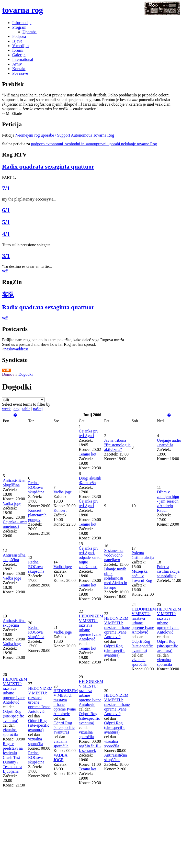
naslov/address (16, 349)
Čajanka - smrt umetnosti (15, 524)
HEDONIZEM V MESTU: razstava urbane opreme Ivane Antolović (117, 627)
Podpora (19, 36)
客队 (8, 294)
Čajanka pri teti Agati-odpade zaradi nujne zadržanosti (90, 557)
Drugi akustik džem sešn (90, 480)
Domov (8, 374)
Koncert (60, 510)
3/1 (6, 255)
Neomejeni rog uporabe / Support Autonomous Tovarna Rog (64, 135)
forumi (18, 50)
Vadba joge (12, 503)
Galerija (19, 55)
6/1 (6, 210)
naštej (38, 409)
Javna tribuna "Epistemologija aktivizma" (117, 445)
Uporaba (29, 32)
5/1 (6, 222)
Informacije (21, 22)
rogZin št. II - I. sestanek (90, 748)
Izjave (17, 41)
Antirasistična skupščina (14, 557)
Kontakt (19, 68)
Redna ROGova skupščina (36, 487)
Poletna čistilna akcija (143, 555)
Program (19, 27)
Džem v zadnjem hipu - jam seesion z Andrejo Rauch (168, 501)
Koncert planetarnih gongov (37, 515)
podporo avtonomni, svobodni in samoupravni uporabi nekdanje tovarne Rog (94, 144)
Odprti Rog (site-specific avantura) (114, 650)
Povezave (20, 73)
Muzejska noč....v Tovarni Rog (142, 576)
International (22, 59)
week (6, 409)
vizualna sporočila (139, 662)
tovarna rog (22, 10)
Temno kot (87, 454)
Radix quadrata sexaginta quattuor (48, 166)
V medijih (20, 45)
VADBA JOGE (60, 757)
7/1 (6, 188)
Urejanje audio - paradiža (169, 442)
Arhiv (17, 64)
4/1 (6, 234)
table (26, 409)
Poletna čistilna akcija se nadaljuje (168, 571)
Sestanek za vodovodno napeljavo (113, 555)
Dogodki (25, 374)
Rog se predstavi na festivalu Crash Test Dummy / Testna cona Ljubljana (13, 757)
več (5, 271)
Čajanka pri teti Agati (88, 433)
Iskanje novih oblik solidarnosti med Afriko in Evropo (115, 578)
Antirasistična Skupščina (14, 482)
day (16, 409)
